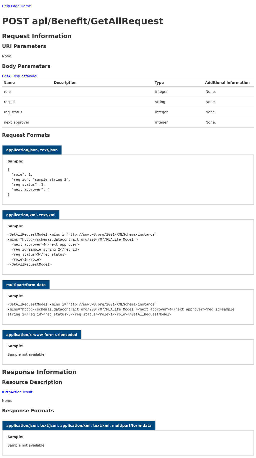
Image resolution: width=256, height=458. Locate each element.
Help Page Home (16, 6)
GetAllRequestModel (19, 76)
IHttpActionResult (17, 392)
